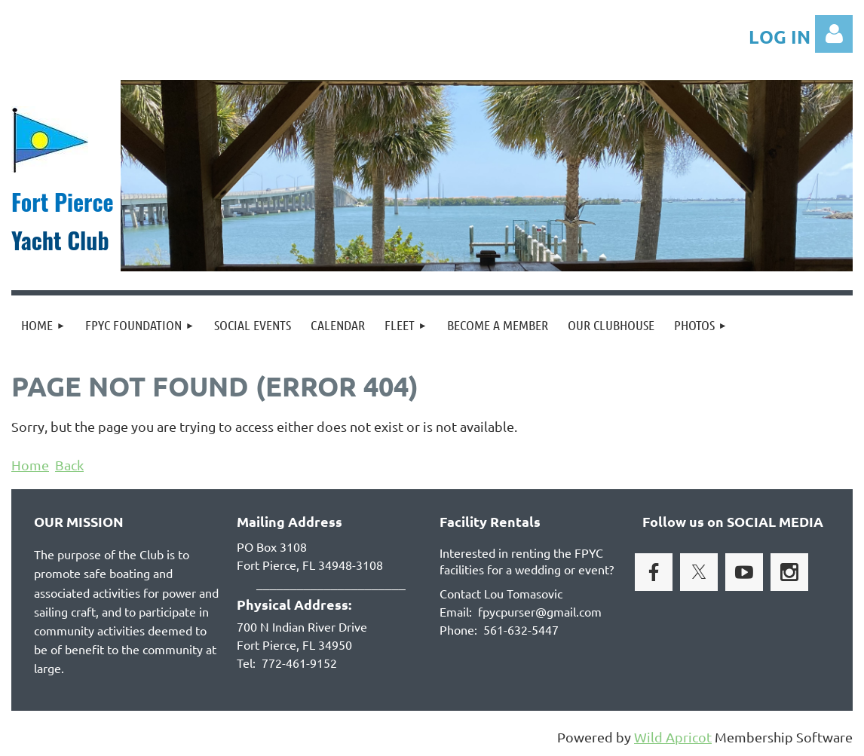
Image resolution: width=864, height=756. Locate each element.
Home (30, 465)
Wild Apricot (673, 737)
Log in (834, 34)
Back (69, 465)
